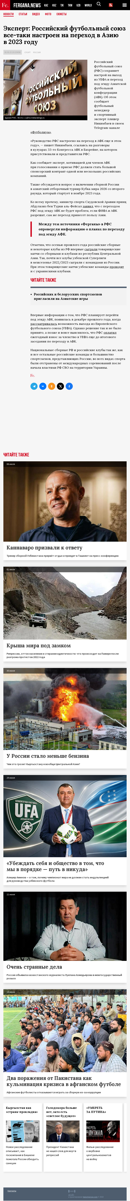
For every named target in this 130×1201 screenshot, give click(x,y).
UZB (81, 5)
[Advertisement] (65, 427)
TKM (71, 5)
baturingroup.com (90, 1197)
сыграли (91, 249)
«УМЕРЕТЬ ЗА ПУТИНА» (96, 1110)
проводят (117, 267)
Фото (49, 14)
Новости (8, 14)
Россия (37, 52)
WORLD (91, 5)
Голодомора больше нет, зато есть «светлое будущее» (61, 1112)
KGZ (55, 5)
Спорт (27, 52)
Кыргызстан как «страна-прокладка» (22, 1110)
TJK (63, 5)
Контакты (12, 1191)
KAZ (46, 5)
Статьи (23, 14)
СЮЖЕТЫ (63, 14)
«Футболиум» (40, 132)
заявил (88, 206)
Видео (37, 14)
